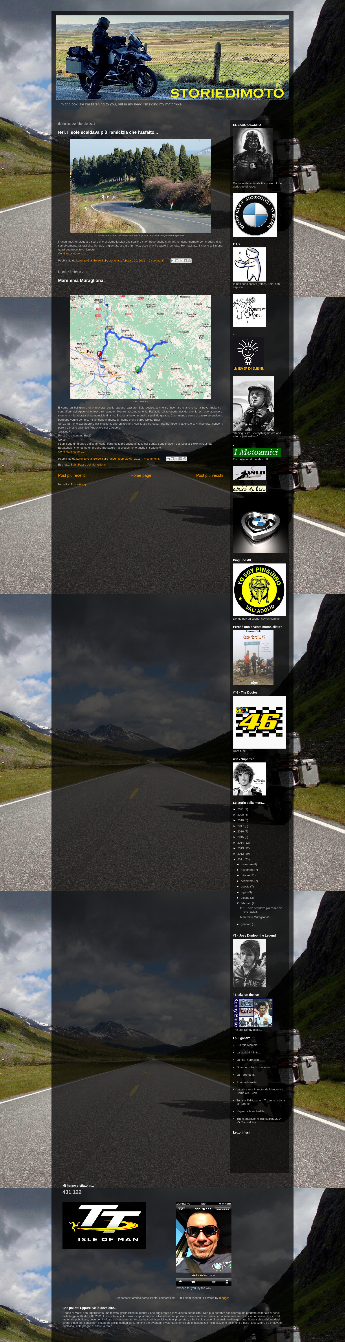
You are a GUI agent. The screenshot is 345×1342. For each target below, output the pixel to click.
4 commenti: (152, 458)
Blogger (224, 1298)
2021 (241, 809)
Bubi (74, 464)
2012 (241, 853)
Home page (141, 475)
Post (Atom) (78, 484)
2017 (241, 826)
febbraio (246, 903)
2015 (241, 837)
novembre (247, 869)
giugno (245, 897)
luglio (244, 892)
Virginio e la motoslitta (250, 1111)
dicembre (247, 864)
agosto (245, 886)
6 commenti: (157, 260)
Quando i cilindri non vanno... (255, 1067)
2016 (241, 831)
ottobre (246, 875)
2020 (241, 814)
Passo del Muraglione (92, 464)
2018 (241, 820)
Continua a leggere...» (72, 253)
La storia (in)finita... (249, 1052)
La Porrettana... (246, 1074)
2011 (241, 859)
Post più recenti (72, 475)
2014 (241, 842)
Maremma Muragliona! (81, 280)
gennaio (246, 924)
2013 (241, 848)
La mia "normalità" (248, 1059)
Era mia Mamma (247, 1045)
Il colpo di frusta (247, 1082)
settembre (247, 881)
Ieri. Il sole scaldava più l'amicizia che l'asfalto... (108, 132)
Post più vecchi (209, 475)
